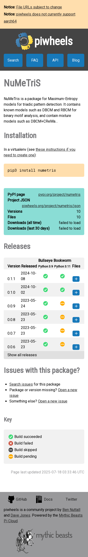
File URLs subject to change (39, 7)
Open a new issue (52, 401)
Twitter (71, 499)
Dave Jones (20, 515)
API (55, 60)
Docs (44, 499)
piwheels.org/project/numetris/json (51, 206)
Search (13, 60)
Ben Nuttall (71, 509)
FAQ (34, 60)
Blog (76, 60)
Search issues (21, 384)
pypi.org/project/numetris (59, 194)
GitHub (17, 499)
